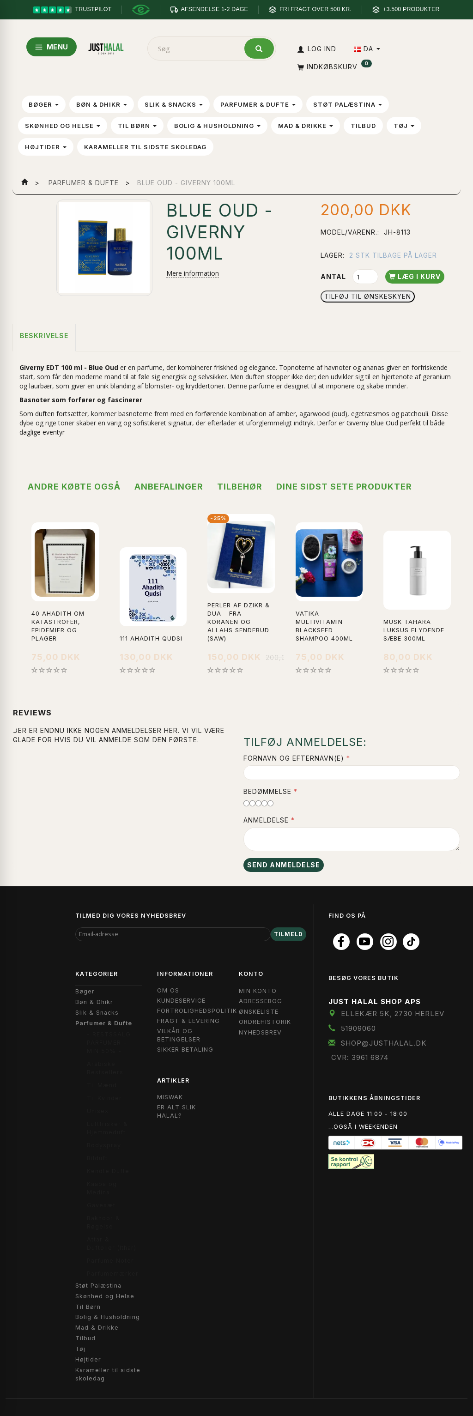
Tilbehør (239, 486)
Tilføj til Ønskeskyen (367, 296)
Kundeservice (181, 1000)
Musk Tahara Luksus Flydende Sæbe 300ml (413, 630)
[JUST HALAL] (106, 47)
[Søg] (259, 48)
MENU (51, 46)
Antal (334, 276)
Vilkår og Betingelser (178, 1035)
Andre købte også (74, 486)
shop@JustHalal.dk (384, 1043)
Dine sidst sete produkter (344, 486)
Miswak (170, 1097)
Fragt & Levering (188, 1020)
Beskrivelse (44, 335)
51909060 (358, 1028)
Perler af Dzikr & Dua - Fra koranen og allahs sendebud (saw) (238, 622)
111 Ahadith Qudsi (151, 638)
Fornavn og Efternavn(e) (293, 758)
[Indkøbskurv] (334, 66)
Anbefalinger (168, 486)
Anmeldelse (266, 820)
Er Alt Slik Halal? (176, 1111)
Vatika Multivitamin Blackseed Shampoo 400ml (324, 626)
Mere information (192, 273)
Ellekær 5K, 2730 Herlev (392, 1013)
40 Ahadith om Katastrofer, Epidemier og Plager (58, 626)
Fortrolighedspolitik (197, 1010)
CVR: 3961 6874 (359, 1057)
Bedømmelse (267, 791)
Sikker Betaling (185, 1049)
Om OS (168, 990)
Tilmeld (288, 934)
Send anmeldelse (283, 865)
